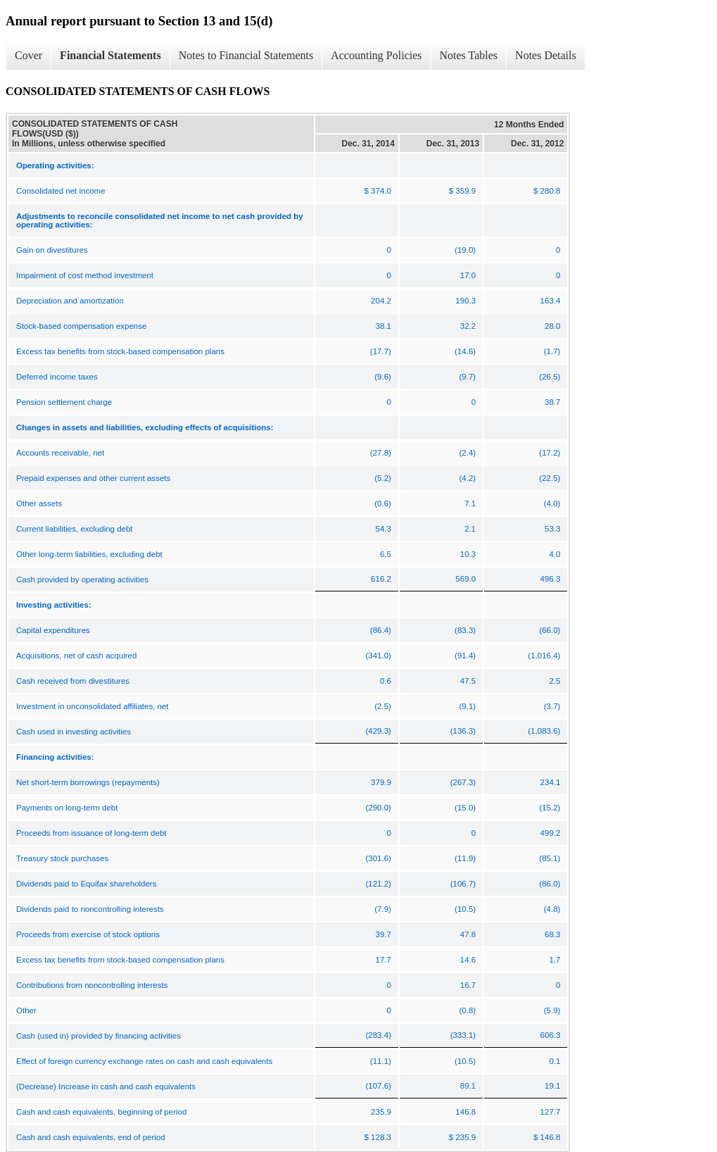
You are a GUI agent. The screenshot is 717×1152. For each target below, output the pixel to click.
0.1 (554, 1061)
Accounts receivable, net (60, 453)
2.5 (554, 681)
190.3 (465, 300)
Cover (28, 55)
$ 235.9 (462, 1137)
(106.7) (463, 883)
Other (26, 1010)
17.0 (468, 275)
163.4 (550, 300)
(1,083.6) (544, 731)
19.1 (552, 1086)
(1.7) (552, 351)
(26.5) (549, 376)
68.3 (552, 934)
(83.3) (465, 630)
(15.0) (465, 807)
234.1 (550, 782)
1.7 (554, 960)
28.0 (552, 326)
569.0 (465, 579)
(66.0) (549, 630)
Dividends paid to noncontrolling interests (90, 909)
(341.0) (378, 655)
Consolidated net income (61, 191)
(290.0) (378, 807)
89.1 (468, 1086)
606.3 (550, 1035)
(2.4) (467, 453)
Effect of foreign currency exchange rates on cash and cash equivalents (144, 1061)
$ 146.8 (546, 1137)
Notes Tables (469, 55)
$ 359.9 (462, 191)
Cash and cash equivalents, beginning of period (101, 1112)
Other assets (39, 503)
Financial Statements (110, 55)
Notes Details (545, 55)
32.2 (468, 326)
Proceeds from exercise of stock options (88, 934)
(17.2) (549, 453)
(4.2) (467, 478)
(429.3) (378, 731)
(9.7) (467, 376)
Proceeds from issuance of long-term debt (91, 833)
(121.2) (378, 883)
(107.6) (378, 1086)
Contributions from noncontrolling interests (91, 985)
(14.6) (465, 351)
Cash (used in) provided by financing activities (98, 1036)
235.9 (381, 1112)
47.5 (468, 681)
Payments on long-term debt (67, 807)
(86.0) (549, 883)
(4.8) (552, 909)
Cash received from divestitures (72, 681)
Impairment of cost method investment (84, 275)
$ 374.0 (377, 191)
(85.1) (549, 858)
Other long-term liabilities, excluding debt (89, 554)
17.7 (383, 960)
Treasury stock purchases (62, 858)
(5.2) (382, 478)
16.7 (468, 985)
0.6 (385, 681)
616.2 (381, 579)
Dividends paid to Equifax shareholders (86, 883)
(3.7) (552, 706)
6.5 (385, 554)
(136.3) (463, 731)
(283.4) (378, 1035)
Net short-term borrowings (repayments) (88, 782)
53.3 (552, 529)
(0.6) (382, 503)
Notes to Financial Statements (246, 55)
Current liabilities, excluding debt (74, 529)
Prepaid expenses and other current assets (93, 478)
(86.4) (380, 630)
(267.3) (463, 782)
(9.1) (467, 706)
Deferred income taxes (57, 376)
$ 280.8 (546, 191)
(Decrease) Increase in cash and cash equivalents (106, 1086)
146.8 (465, 1112)
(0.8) (467, 1010)
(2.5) (382, 706)
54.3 (383, 529)
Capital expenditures (53, 630)
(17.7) (380, 351)
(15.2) (549, 807)
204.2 (381, 300)
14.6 (468, 960)
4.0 (554, 554)
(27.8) (380, 453)
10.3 (468, 554)
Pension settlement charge (64, 402)
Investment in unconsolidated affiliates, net (92, 706)
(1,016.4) (544, 655)
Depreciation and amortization (70, 300)
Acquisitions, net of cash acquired (76, 655)
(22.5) (549, 478)
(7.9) (382, 909)
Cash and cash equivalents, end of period (90, 1137)
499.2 (550, 833)
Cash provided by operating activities (82, 579)
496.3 (550, 579)
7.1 (470, 503)
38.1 (383, 326)
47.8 (468, 934)
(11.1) (380, 1061)
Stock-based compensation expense (81, 326)
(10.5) (465, 909)
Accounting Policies (376, 55)
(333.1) (463, 1035)
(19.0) (465, 250)
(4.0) (552, 503)
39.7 (383, 934)
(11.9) (465, 858)
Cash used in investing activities (73, 731)
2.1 (470, 529)
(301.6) (378, 858)
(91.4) (465, 655)
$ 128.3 (377, 1137)
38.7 (552, 402)
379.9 (381, 782)
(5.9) (552, 1010)
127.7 (550, 1112)
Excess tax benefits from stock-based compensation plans (120, 351)
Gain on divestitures (52, 250)
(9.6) (382, 376)
